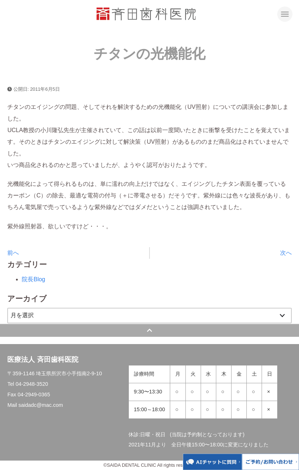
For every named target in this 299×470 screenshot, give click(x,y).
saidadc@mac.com (41, 405)
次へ (286, 253)
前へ (13, 253)
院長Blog (33, 279)
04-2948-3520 (32, 384)
